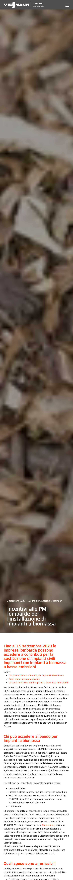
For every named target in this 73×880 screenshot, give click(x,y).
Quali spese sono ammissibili (24, 750)
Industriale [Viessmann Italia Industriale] (39, 3)
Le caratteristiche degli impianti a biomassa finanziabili (38, 754)
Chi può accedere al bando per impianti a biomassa (36, 746)
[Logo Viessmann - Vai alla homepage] (17, 5)
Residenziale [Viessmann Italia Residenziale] (39, 6)
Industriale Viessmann (50, 672)
